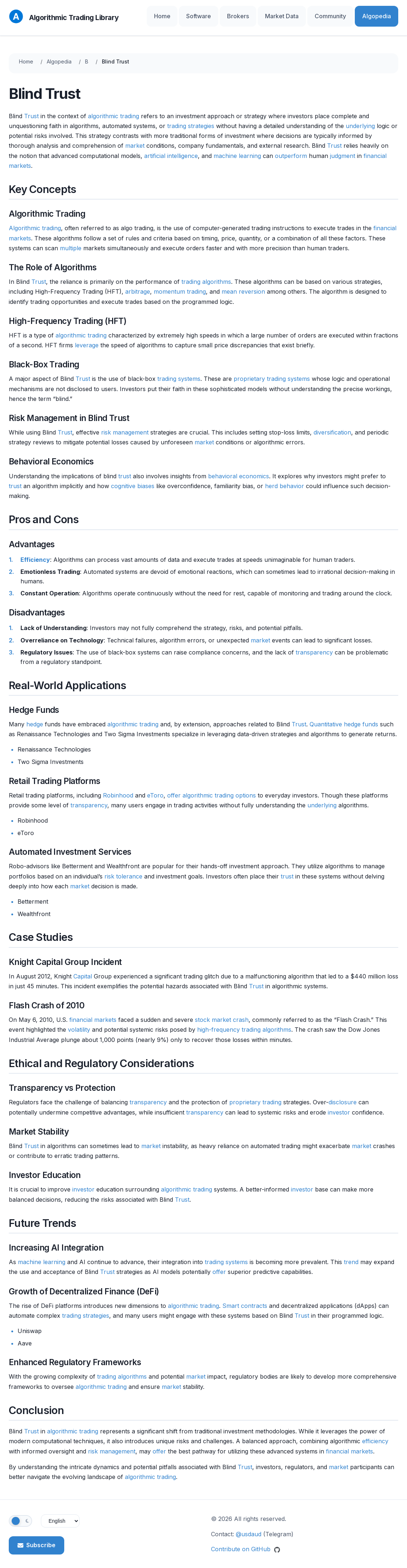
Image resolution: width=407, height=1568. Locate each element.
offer (174, 788)
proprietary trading (255, 1096)
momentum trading (180, 285)
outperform (291, 149)
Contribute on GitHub (245, 1542)
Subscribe (36, 1538)
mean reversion (243, 285)
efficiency (375, 1434)
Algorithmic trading (35, 221)
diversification (332, 425)
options (245, 788)
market (135, 139)
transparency (314, 646)
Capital (82, 969)
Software (236, 14)
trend (351, 1255)
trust (124, 469)
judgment (342, 149)
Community (343, 14)
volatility (79, 1023)
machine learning (237, 149)
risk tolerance (123, 869)
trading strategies (190, 119)
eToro (155, 788)
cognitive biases (132, 479)
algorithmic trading (113, 109)
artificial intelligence (171, 149)
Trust (31, 109)
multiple (70, 241)
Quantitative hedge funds (344, 717)
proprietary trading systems (272, 372)
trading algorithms (206, 275)
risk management (125, 425)
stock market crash (222, 1013)
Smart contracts (244, 1299)
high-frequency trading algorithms (244, 1023)
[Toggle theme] (20, 1514)
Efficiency (35, 553)
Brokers (267, 14)
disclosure (343, 1096)
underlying (360, 119)
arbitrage (137, 285)
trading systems (178, 372)
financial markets (92, 1013)
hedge (34, 717)
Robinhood (118, 788)
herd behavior (284, 479)
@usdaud (248, 1527)
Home (207, 14)
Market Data (303, 14)
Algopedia (381, 14)
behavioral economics (238, 469)
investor (339, 1105)
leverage (87, 338)
